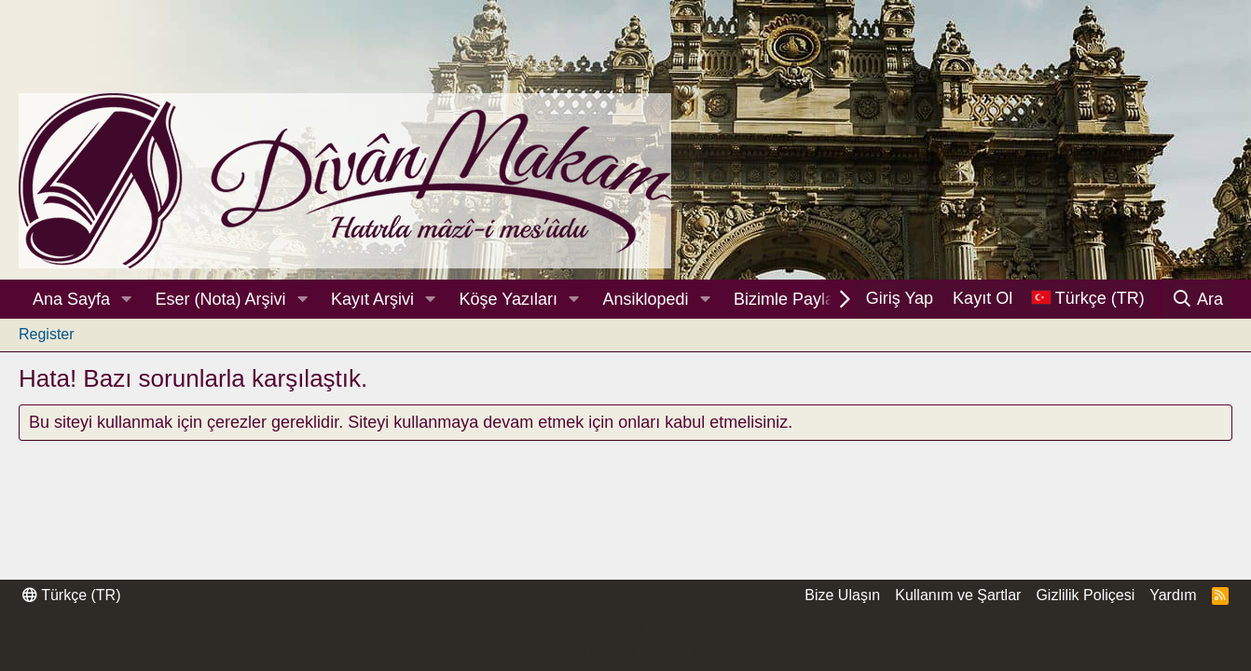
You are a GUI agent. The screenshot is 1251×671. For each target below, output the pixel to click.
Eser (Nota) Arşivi (221, 299)
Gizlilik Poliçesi (1085, 595)
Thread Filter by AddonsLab (625, 651)
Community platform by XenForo (625, 633)
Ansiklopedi (645, 299)
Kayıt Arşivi (372, 299)
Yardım (1172, 595)
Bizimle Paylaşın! (797, 299)
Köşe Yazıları (508, 299)
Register (47, 334)
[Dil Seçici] (1088, 299)
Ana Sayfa (71, 299)
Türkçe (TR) (71, 595)
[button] (127, 300)
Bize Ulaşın (842, 595)
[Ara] (1197, 299)
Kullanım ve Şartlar (958, 595)
